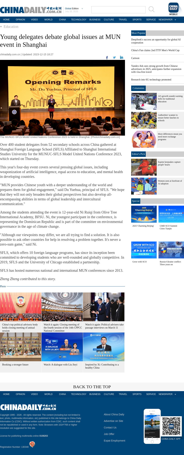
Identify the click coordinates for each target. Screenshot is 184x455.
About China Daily (114, 414)
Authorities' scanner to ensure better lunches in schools (168, 118)
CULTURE (109, 19)
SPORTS (136, 19)
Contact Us (110, 427)
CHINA (62, 19)
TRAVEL (123, 19)
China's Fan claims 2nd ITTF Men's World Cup (155, 50)
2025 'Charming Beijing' (143, 226)
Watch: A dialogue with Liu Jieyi (60, 364)
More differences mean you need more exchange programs (170, 137)
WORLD (48, 19)
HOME (6, 19)
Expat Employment (114, 440)
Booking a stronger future (15, 364)
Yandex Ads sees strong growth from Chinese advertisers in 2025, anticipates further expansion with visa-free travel (156, 69)
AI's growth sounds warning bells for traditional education (170, 99)
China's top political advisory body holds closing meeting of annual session (20, 327)
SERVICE (151, 19)
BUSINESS (95, 19)
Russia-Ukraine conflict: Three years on (170, 263)
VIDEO (34, 19)
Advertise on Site (113, 421)
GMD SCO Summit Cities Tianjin (168, 227)
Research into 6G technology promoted (151, 79)
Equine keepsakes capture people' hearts (169, 163)
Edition (72, 8)
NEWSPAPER (165, 19)
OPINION (20, 19)
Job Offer (109, 434)
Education (11, 27)
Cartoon (135, 58)
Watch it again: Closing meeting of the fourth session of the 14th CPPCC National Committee (63, 327)
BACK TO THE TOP (92, 386)
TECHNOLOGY (78, 19)
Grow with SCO (139, 261)
